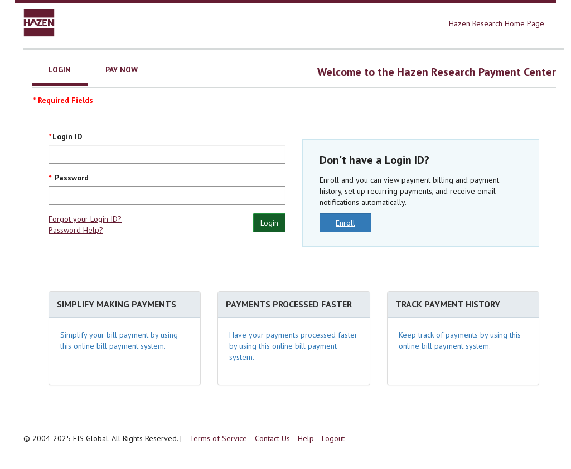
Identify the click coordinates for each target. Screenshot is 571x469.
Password (70, 178)
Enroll (345, 223)
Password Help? (76, 230)
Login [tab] (60, 70)
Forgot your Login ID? (85, 219)
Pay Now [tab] (121, 70)
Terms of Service (218, 438)
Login (269, 223)
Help (306, 438)
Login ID (67, 136)
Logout (333, 438)
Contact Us (272, 438)
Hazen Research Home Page (496, 23)
